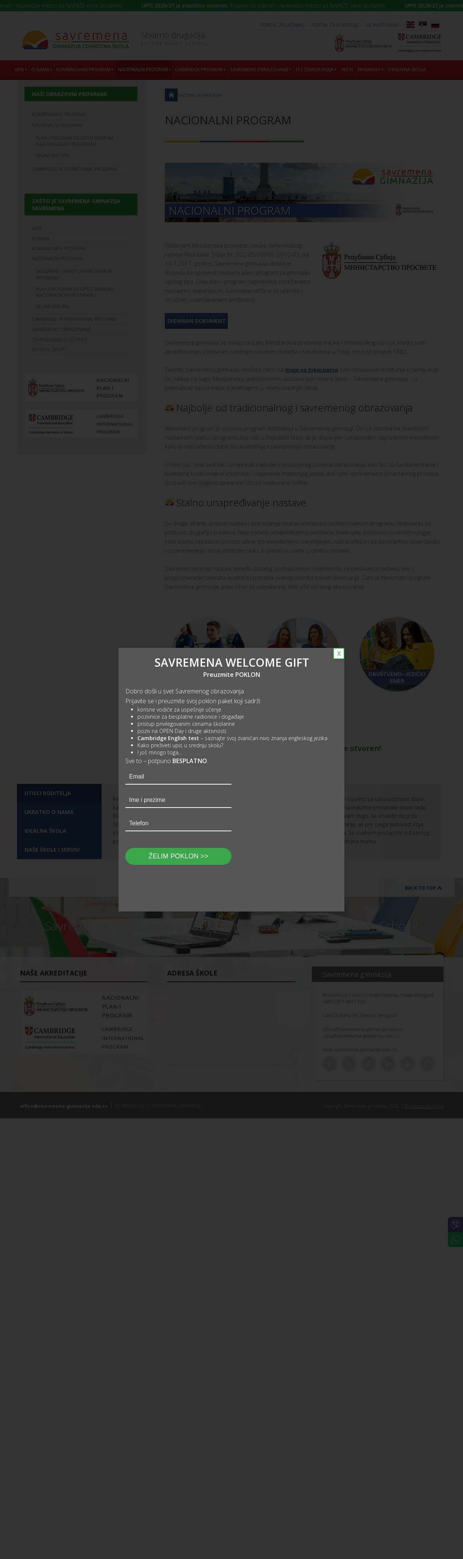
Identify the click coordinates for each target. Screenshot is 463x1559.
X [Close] (339, 653)
